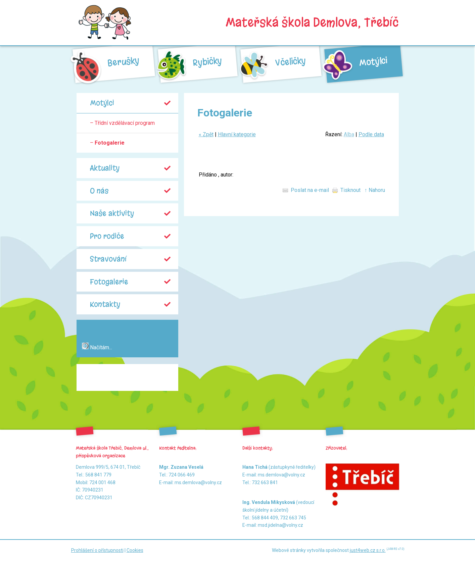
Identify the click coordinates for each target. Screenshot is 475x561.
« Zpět (206, 134)
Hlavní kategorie (237, 134)
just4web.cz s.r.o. (368, 550)
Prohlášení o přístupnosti (97, 550)
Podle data (371, 134)
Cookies (135, 550)
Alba (349, 134)
